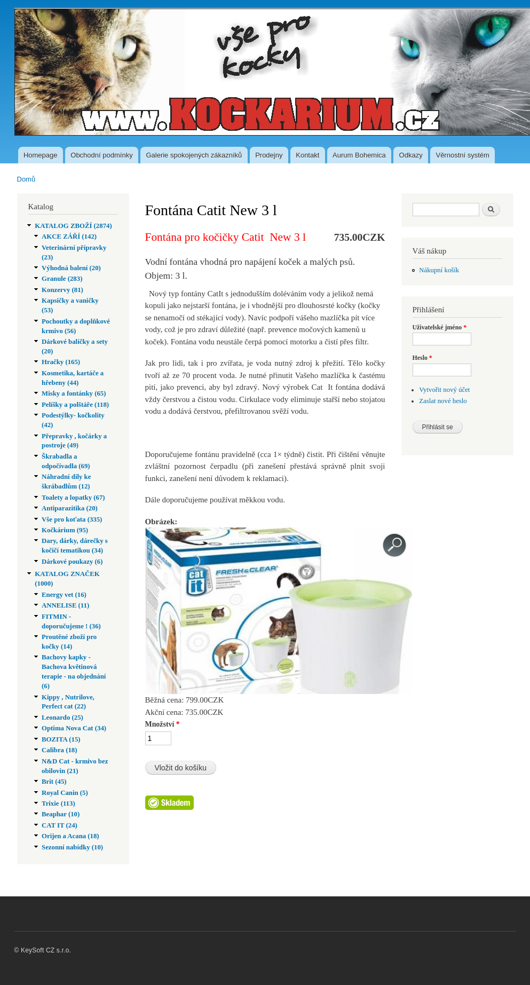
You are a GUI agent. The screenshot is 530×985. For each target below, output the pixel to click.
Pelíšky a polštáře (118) (75, 404)
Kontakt (307, 155)
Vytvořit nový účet (444, 389)
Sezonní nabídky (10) (72, 847)
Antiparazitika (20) (70, 508)
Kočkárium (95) (65, 530)
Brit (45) (54, 781)
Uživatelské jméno (440, 327)
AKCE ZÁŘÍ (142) (69, 236)
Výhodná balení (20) (71, 268)
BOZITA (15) (61, 739)
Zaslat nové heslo (442, 401)
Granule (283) (62, 278)
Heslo (422, 357)
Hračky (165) (61, 362)
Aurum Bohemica (359, 155)
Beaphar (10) (61, 814)
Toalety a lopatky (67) (73, 497)
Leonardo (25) (62, 717)
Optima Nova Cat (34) (74, 728)
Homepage (40, 155)
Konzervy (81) (62, 290)
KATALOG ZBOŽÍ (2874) (73, 226)
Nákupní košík (439, 270)
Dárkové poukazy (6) (72, 561)
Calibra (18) (59, 750)
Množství (162, 724)
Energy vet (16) (64, 594)
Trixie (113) (58, 803)
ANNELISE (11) (65, 605)
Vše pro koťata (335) (72, 519)
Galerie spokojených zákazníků (194, 155)
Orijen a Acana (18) (70, 836)
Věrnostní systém (462, 155)
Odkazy (411, 155)
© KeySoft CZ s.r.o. (43, 950)
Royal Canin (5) (65, 793)
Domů (26, 179)
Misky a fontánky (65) (74, 393)
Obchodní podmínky (101, 155)
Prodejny (268, 155)
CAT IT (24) (59, 825)
